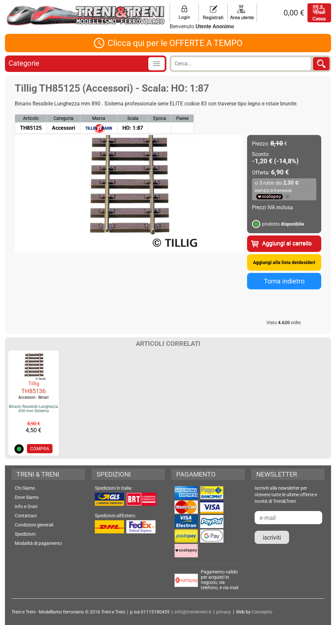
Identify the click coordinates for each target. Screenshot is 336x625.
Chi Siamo (25, 488)
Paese (182, 118)
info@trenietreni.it (193, 611)
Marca (98, 118)
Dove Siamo (27, 497)
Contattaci (25, 515)
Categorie (24, 63)
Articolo (31, 118)
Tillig (33, 384)
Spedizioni (25, 534)
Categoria (63, 118)
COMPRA (39, 448)
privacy (223, 611)
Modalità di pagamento (38, 543)
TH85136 (33, 391)
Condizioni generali (34, 524)
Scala (132, 118)
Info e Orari (26, 506)
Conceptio (262, 611)
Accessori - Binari (33, 397)
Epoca (159, 118)
